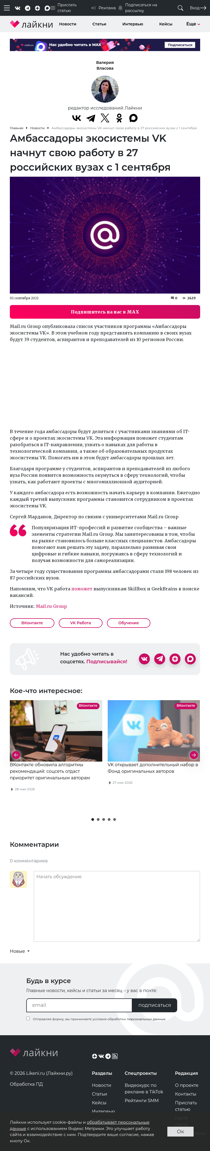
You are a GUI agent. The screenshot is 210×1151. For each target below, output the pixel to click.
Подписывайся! (106, 662)
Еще (193, 23)
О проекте (187, 1085)
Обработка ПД (26, 1084)
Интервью (132, 24)
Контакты (185, 1094)
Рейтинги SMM (142, 1100)
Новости (67, 24)
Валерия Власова (105, 65)
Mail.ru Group (51, 606)
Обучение (128, 622)
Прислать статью (186, 1106)
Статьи (99, 24)
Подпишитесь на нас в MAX (105, 312)
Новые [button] (18, 951)
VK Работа (80, 622)
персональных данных (146, 1019)
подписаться (154, 1005)
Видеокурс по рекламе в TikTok (144, 1088)
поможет (81, 588)
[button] (92, 819)
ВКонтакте (32, 622)
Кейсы (165, 24)
